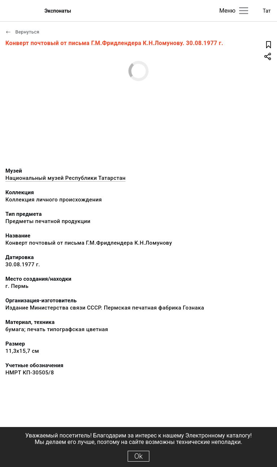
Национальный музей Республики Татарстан (65, 178)
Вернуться (22, 32)
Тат (267, 11)
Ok (138, 456)
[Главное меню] (244, 11)
